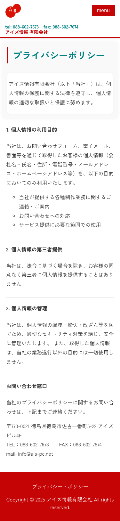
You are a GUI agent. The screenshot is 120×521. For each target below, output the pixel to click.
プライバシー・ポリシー (60, 486)
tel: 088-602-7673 (22, 26)
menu (103, 10)
